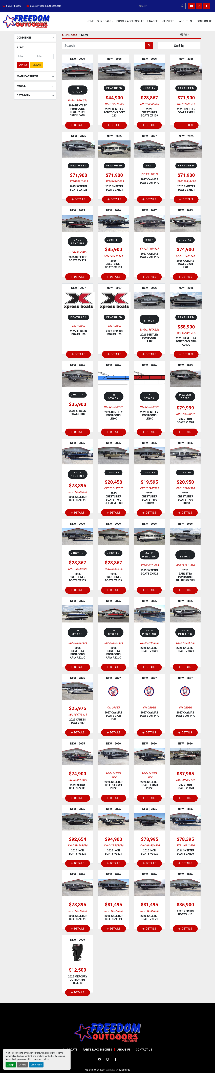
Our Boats (104, 21)
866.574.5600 (13, 6)
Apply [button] (23, 64)
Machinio (124, 1069)
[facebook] (206, 6)
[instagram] (199, 6)
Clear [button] (37, 64)
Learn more (36, 1064)
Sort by (179, 46)
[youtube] (191, 6)
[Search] (161, 6)
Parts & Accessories (130, 21)
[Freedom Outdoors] (107, 1032)
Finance (152, 21)
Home (90, 21)
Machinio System (95, 1069)
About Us (185, 21)
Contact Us (204, 21)
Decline (22, 1064)
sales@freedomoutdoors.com (45, 6)
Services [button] (168, 21)
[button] (105, 21)
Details (77, 125)
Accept (10, 1064)
